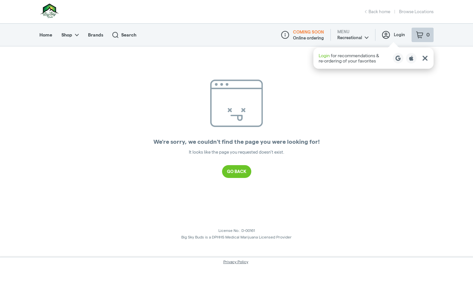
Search (124, 35)
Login (393, 35)
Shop (70, 35)
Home (45, 35)
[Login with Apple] (411, 58)
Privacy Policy (235, 262)
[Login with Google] (398, 58)
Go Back (236, 171)
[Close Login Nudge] (425, 58)
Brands (95, 35)
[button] (373, 58)
